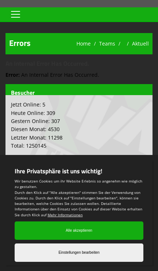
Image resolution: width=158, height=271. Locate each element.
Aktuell (140, 43)
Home (83, 43)
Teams (107, 43)
